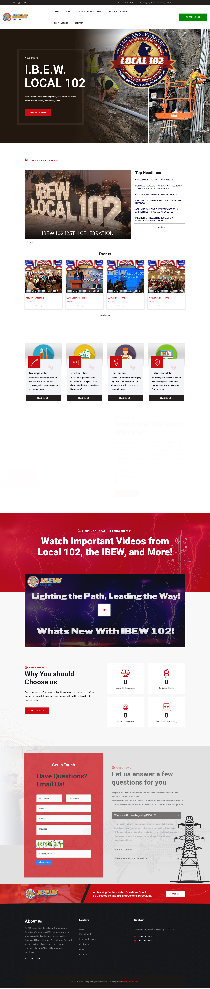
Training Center (38, 373)
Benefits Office (79, 373)
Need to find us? (146, 937)
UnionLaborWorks (130, 982)
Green (82, 950)
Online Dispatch (162, 373)
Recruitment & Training (91, 11)
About (69, 11)
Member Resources (118, 11)
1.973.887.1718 (145, 941)
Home (56, 11)
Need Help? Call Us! (126, 3)
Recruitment (85, 934)
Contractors (61, 23)
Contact (79, 23)
